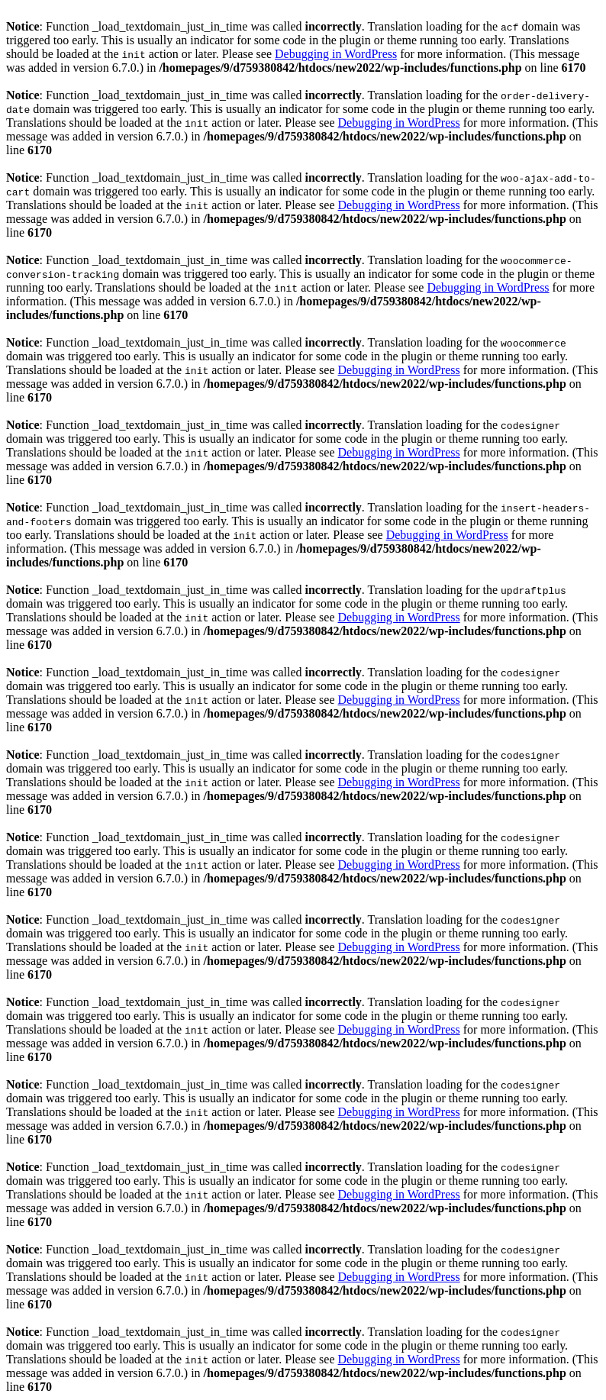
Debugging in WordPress (336, 53)
